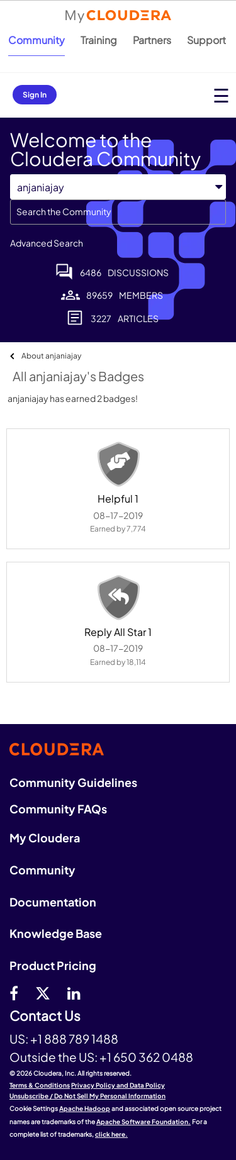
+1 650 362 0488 (146, 1056)
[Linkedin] (74, 992)
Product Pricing (52, 965)
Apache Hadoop (84, 1108)
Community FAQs (58, 808)
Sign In (35, 94)
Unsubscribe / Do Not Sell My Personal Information (87, 1096)
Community (36, 40)
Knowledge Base (55, 933)
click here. (111, 1134)
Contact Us (45, 1016)
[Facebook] (13, 992)
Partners (152, 40)
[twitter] (42, 992)
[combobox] (118, 212)
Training (99, 40)
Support (206, 40)
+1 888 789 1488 (74, 1038)
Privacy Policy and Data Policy (118, 1085)
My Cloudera (44, 837)
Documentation (52, 902)
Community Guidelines (73, 782)
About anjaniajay (51, 355)
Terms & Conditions (39, 1085)
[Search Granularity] (118, 187)
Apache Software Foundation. (143, 1121)
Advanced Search (46, 242)
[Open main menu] (221, 95)
